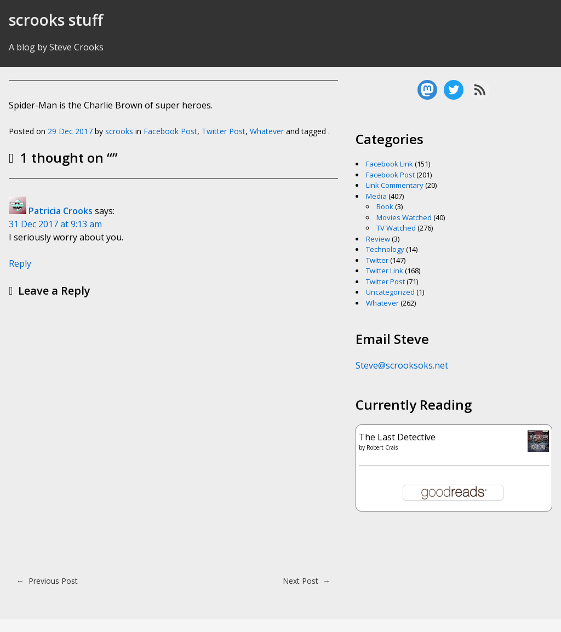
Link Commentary (394, 185)
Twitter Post (223, 131)
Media (376, 196)
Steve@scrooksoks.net (402, 365)
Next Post (306, 581)
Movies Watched (404, 217)
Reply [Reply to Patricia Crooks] (20, 263)
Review (378, 239)
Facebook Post (170, 131)
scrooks (119, 131)
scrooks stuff (56, 19)
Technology (385, 249)
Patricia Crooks (60, 211)
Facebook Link (389, 164)
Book (384, 206)
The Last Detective (397, 437)
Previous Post (47, 581)
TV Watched (396, 228)
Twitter (377, 260)
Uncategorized (390, 292)
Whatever (267, 131)
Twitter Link (384, 270)
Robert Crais (382, 447)
